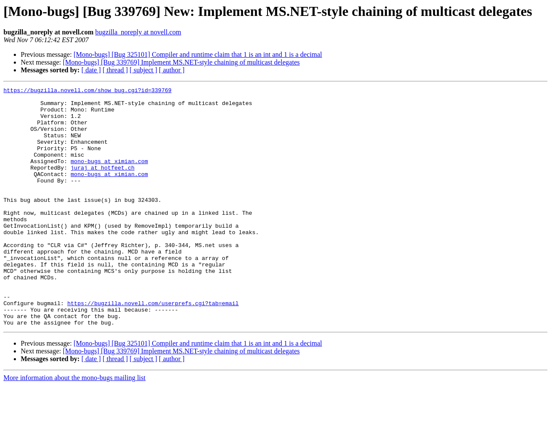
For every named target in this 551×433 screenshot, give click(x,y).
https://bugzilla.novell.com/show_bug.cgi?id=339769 (87, 91)
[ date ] (91, 70)
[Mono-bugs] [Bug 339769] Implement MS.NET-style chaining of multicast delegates (181, 62)
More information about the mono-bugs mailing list (74, 425)
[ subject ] (143, 70)
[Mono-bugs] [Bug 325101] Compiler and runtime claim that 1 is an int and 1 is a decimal (198, 54)
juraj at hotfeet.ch (102, 184)
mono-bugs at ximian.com (109, 176)
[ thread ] (115, 70)
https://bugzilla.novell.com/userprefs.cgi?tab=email (153, 347)
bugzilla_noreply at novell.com (138, 32)
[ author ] (172, 70)
